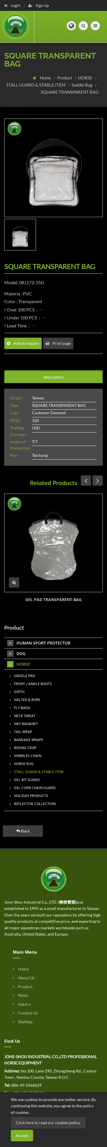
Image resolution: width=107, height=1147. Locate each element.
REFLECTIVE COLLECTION (33, 803)
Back (23, 830)
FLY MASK (20, 707)
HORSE (85, 77)
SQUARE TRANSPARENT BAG (69, 92)
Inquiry (22, 1004)
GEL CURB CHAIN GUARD (33, 787)
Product (65, 77)
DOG (16, 653)
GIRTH (17, 691)
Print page (58, 343)
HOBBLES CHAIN (25, 755)
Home (46, 77)
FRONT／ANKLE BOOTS (31, 683)
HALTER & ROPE (25, 699)
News (20, 995)
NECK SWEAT (22, 715)
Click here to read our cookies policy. (48, 1122)
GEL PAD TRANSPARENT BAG (53, 599)
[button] (71, 25)
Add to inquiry (23, 343)
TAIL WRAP (21, 731)
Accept (22, 1135)
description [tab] (53, 377)
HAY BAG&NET (24, 723)
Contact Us (25, 1012)
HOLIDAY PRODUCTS (29, 795)
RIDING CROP (23, 747)
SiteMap (23, 1021)
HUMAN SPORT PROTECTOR (38, 643)
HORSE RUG (22, 763)
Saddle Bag (82, 84)
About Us (24, 977)
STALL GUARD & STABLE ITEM (36, 84)
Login (12, 5)
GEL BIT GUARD (25, 779)
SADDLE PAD (22, 675)
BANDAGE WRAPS (26, 739)
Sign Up (38, 5)
